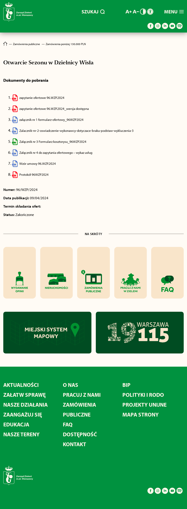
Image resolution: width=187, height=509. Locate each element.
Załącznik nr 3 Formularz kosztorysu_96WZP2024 (52, 141)
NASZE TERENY (21, 434)
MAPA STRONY (140, 414)
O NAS (70, 384)
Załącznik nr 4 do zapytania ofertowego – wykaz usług (55, 152)
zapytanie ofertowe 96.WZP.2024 (41, 98)
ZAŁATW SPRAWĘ (24, 394)
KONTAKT (74, 444)
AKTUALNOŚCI (21, 384)
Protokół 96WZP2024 (34, 174)
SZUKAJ (93, 12)
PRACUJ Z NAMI (82, 394)
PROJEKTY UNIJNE (144, 404)
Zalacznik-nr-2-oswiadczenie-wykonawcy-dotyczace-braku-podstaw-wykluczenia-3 (76, 131)
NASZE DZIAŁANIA (25, 404)
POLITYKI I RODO (143, 394)
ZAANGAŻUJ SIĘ (22, 414)
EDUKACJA (16, 424)
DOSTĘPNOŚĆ (80, 434)
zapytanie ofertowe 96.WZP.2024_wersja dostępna (54, 109)
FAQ (68, 424)
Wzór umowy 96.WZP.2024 (37, 163)
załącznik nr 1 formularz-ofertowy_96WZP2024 (51, 120)
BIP (126, 384)
